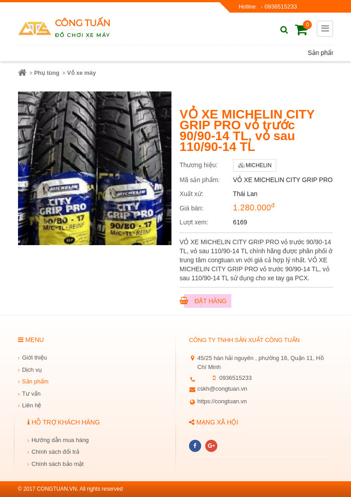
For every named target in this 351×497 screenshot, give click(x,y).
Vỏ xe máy (81, 72)
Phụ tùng (46, 72)
